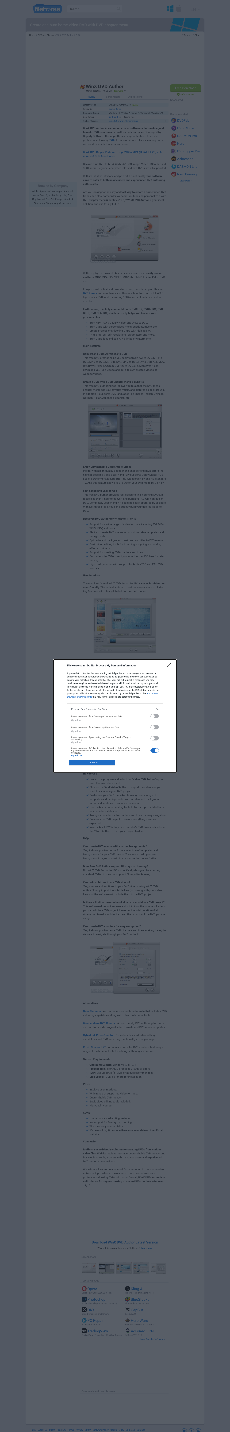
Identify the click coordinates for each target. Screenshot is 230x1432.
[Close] (170, 666)
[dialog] (115, 716)
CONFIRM (92, 762)
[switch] (154, 716)
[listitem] (115, 709)
